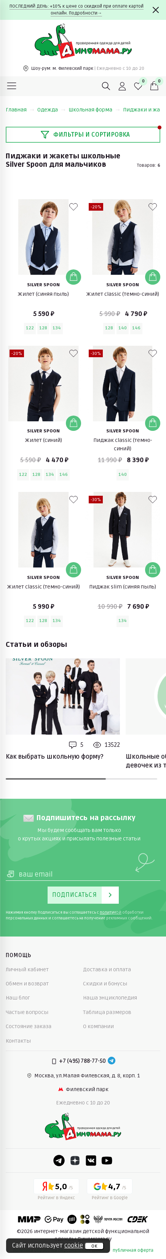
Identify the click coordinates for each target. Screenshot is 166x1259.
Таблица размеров (107, 1012)
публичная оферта (133, 1250)
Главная (20, 109)
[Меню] (12, 86)
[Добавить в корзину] (73, 277)
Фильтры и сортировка (85, 134)
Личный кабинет (27, 969)
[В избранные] (73, 206)
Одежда (51, 109)
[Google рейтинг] (109, 1190)
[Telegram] (111, 1061)
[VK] (91, 1160)
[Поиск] (106, 86)
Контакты (18, 1041)
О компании (98, 1026)
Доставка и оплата (107, 969)
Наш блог (18, 998)
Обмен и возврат (27, 983)
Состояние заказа (28, 1026)
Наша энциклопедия (110, 998)
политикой (110, 912)
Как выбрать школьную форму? (55, 757)
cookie (73, 1245)
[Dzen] (75, 1160)
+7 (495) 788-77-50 (82, 1061)
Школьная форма (94, 109)
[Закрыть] (155, 10)
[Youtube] (107, 1160)
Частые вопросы (27, 1012)
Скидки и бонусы (105, 983)
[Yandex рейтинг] (56, 1190)
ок (94, 1246)
